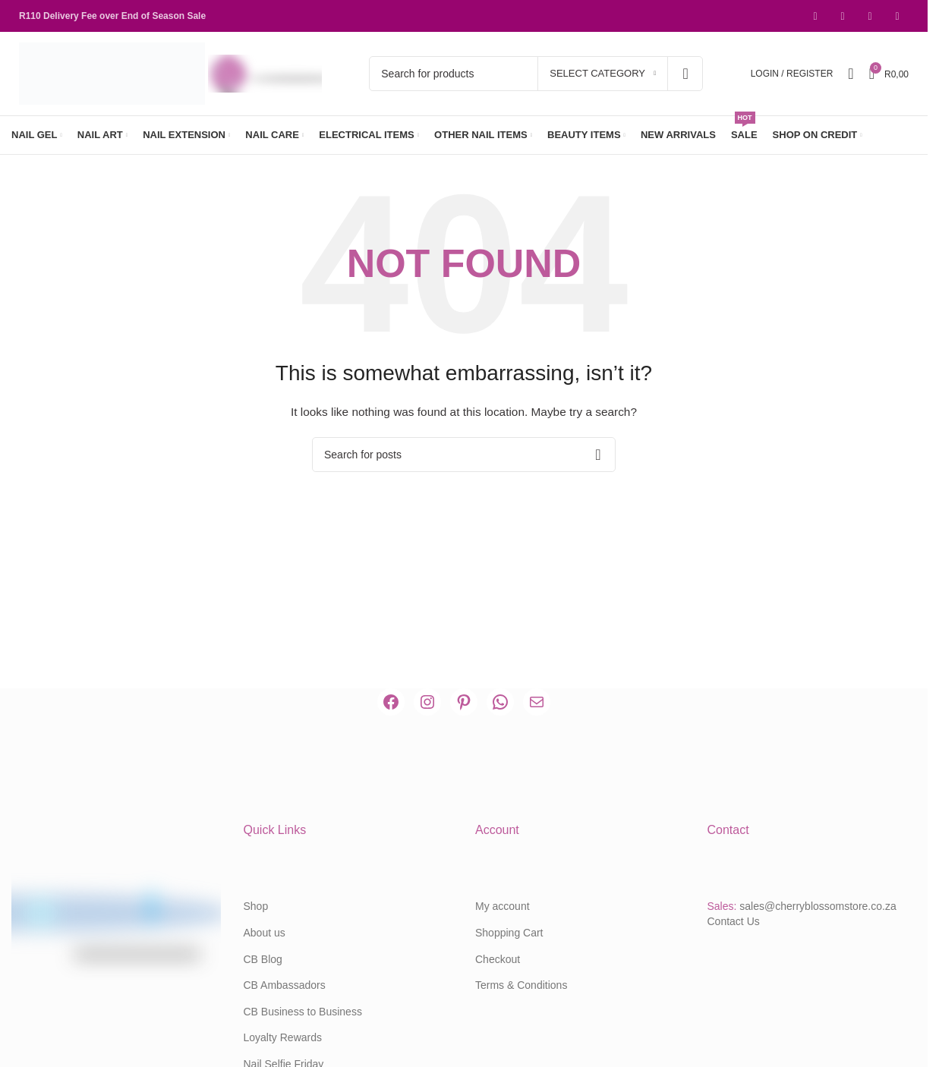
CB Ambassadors (285, 985)
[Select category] (602, 73)
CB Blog (263, 959)
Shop (256, 906)
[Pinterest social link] (870, 16)
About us (264, 933)
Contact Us (733, 921)
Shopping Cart (509, 933)
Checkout (497, 959)
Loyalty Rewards (283, 1037)
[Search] (536, 73)
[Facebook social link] (815, 16)
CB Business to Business (303, 1012)
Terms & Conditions (521, 985)
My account (502, 906)
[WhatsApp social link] (897, 16)
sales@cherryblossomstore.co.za (817, 906)
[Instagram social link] (842, 16)
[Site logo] (113, 73)
